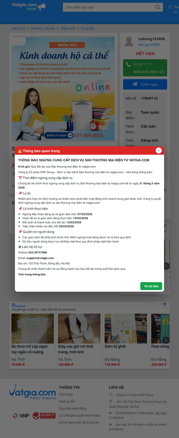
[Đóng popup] (159, 150)
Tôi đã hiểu (151, 286)
